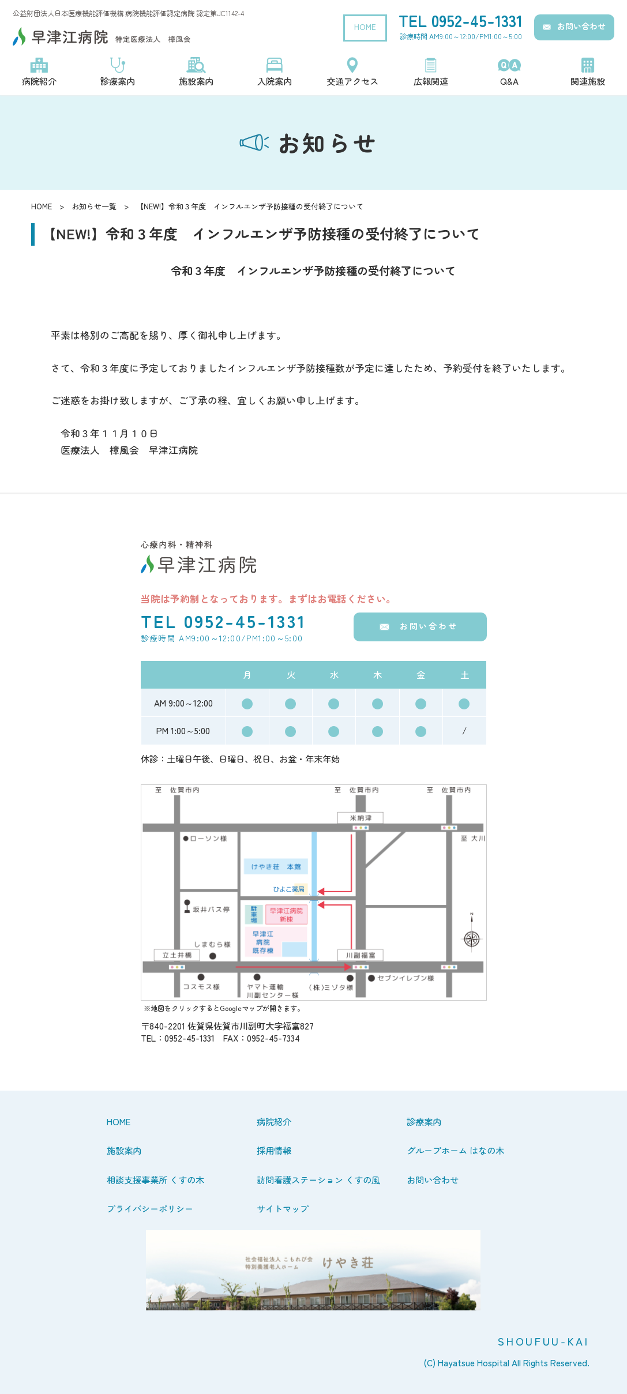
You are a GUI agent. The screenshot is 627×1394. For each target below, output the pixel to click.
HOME (365, 26)
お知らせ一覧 (94, 206)
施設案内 (124, 1150)
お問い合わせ (581, 26)
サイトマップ (283, 1208)
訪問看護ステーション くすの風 (318, 1179)
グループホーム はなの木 (455, 1150)
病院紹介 (274, 1121)
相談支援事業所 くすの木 (155, 1179)
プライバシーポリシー (150, 1208)
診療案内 (424, 1121)
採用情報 (274, 1150)
